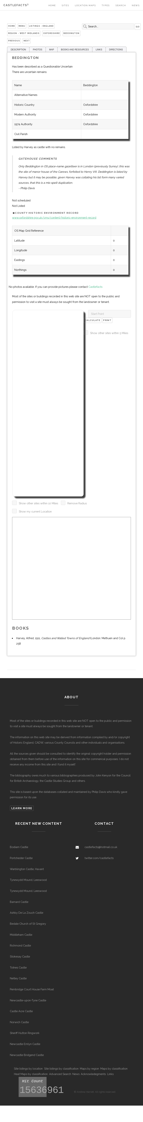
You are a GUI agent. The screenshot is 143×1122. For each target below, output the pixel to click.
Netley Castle (18, 978)
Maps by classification (114, 1068)
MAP (51, 49)
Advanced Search (60, 1074)
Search (120, 5)
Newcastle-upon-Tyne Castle (28, 1000)
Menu (22, 26)
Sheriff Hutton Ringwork (24, 1033)
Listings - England (41, 26)
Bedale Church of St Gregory (28, 923)
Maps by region (89, 1068)
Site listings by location (28, 1068)
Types (106, 5)
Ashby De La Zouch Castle (26, 912)
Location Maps (85, 5)
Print (107, 320)
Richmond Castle (20, 945)
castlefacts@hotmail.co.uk (101, 847)
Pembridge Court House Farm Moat (32, 989)
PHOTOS (37, 49)
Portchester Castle (21, 858)
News (135, 5)
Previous (14, 41)
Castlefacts (15, 5)
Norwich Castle (19, 1022)
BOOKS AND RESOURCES (75, 49)
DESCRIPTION (18, 49)
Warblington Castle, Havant (27, 869)
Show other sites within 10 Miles (38, 503)
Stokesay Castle (20, 956)
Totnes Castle (18, 967)
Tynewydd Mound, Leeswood (28, 879)
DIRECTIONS (116, 49)
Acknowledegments (93, 1074)
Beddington (71, 33)
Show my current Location (35, 511)
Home (52, 5)
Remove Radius (77, 503)
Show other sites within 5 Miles (109, 333)
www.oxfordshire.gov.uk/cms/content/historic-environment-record (54, 217)
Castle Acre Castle (21, 1011)
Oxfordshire (51, 33)
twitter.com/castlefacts (99, 858)
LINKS (99, 49)
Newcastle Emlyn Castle (25, 1044)
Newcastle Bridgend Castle (27, 1055)
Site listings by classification (61, 1068)
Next (27, 41)
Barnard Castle (19, 901)
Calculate (92, 320)
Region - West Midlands (23, 33)
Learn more (21, 808)
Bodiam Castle (19, 847)
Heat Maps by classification (31, 1074)
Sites (65, 5)
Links (110, 1074)
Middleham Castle (21, 934)
